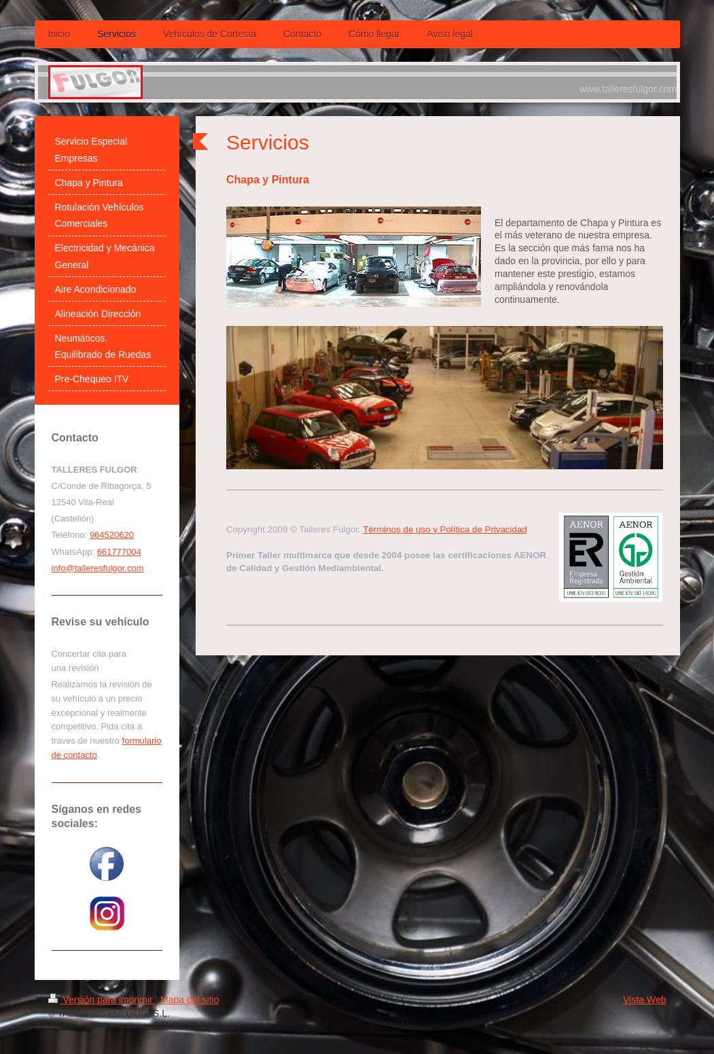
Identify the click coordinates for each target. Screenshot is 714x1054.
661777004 (119, 552)
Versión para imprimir (102, 999)
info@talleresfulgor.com (98, 568)
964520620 (112, 535)
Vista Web (644, 999)
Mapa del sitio (189, 999)
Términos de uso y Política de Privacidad (445, 529)
